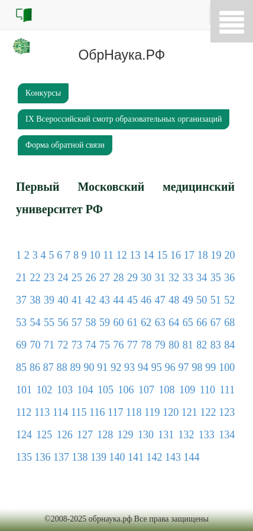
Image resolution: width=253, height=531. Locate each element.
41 (77, 300)
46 (146, 300)
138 (80, 457)
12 (121, 255)
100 (227, 367)
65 (188, 322)
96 (170, 367)
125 (44, 435)
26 (90, 278)
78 (146, 345)
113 (42, 412)
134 (227, 435)
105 (105, 390)
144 (192, 457)
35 (215, 278)
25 (77, 278)
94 (143, 367)
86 (35, 367)
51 (215, 300)
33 (188, 278)
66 (201, 322)
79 (160, 345)
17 (189, 255)
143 (173, 457)
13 (134, 255)
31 (160, 278)
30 (146, 278)
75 (104, 345)
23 (49, 278)
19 (216, 255)
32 (173, 278)
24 (62, 278)
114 (60, 412)
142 (155, 457)
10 (95, 255)
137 (61, 457)
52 (229, 300)
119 (152, 412)
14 (148, 255)
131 (166, 435)
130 (146, 435)
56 (62, 322)
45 (132, 300)
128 (105, 435)
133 (207, 435)
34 (201, 278)
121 (189, 412)
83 (215, 345)
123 (227, 412)
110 (207, 390)
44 (118, 300)
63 (160, 322)
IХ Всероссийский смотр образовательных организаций (123, 119)
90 (88, 367)
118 (133, 412)
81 (188, 345)
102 (45, 390)
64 (173, 322)
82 (201, 345)
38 (35, 300)
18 (202, 255)
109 (187, 390)
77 (132, 345)
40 (62, 300)
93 (129, 367)
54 (35, 322)
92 (116, 367)
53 (21, 322)
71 (49, 345)
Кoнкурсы (43, 93)
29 (132, 278)
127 (85, 435)
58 (90, 322)
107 (146, 390)
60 (118, 322)
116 (97, 412)
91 (102, 367)
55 (49, 322)
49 (188, 300)
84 (229, 345)
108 (167, 390)
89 (75, 367)
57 (77, 322)
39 (49, 300)
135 (24, 457)
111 (227, 390)
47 (160, 300)
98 (197, 367)
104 (85, 390)
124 (24, 435)
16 (175, 255)
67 (215, 322)
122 (208, 412)
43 (104, 300)
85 (21, 367)
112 (23, 412)
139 (98, 457)
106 (126, 390)
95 (156, 367)
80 (173, 345)
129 (126, 435)
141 (136, 457)
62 (146, 322)
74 (90, 345)
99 (210, 367)
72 (62, 345)
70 (35, 345)
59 (104, 322)
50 (201, 300)
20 (229, 255)
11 (108, 255)
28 (118, 278)
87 (48, 367)
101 (24, 390)
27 (104, 278)
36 (229, 278)
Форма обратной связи (65, 145)
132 (186, 435)
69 (21, 345)
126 (65, 435)
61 (132, 322)
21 (21, 278)
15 (162, 255)
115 (78, 412)
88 (62, 367)
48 (173, 300)
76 (118, 345)
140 (117, 457)
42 (90, 300)
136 (43, 457)
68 (229, 322)
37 (21, 300)
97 (184, 367)
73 (77, 345)
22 (35, 278)
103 (65, 390)
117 (115, 412)
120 (171, 412)
